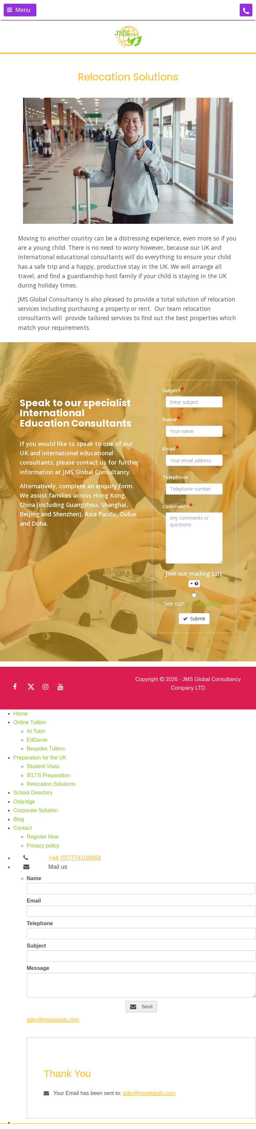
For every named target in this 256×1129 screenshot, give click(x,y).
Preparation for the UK (39, 757)
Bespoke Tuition (46, 748)
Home (20, 713)
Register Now (43, 836)
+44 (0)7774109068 (74, 858)
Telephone (175, 477)
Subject (173, 389)
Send (141, 1006)
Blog (18, 819)
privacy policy (204, 603)
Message (38, 968)
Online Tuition (29, 722)
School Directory (32, 792)
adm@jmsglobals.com (53, 1020)
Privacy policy (43, 846)
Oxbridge (24, 801)
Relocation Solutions (51, 784)
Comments (177, 505)
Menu (18, 10)
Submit (194, 618)
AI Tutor (36, 731)
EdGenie (37, 740)
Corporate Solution (35, 810)
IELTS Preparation (48, 775)
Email (170, 448)
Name (171, 418)
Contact (22, 828)
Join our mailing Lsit (194, 578)
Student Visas (43, 766)
